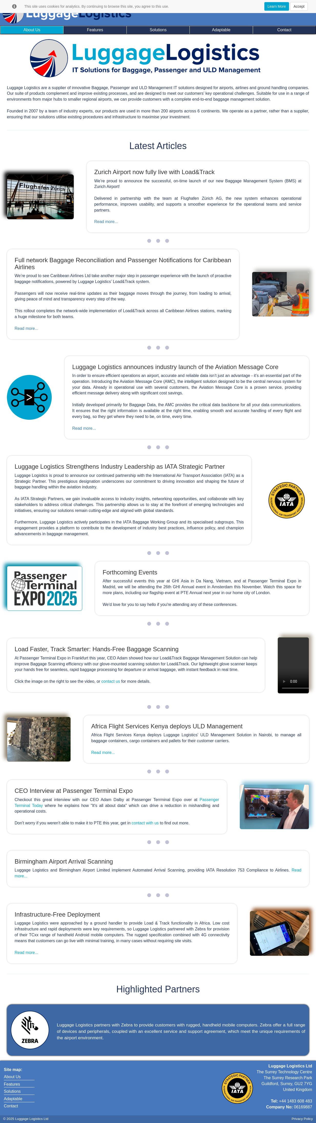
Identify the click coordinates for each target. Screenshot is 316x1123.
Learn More (277, 6)
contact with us (145, 823)
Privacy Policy (302, 1119)
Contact (284, 30)
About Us (32, 30)
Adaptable (221, 30)
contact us (111, 681)
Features (95, 30)
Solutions (158, 30)
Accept (298, 6)
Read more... (106, 221)
